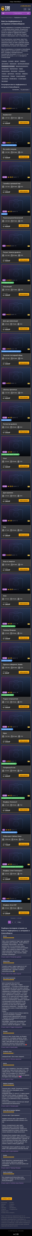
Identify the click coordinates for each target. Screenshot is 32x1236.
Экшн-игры (18, 73)
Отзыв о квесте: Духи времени (9, 1151)
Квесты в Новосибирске (7, 17)
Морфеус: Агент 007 (9, 905)
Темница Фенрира (9, 630)
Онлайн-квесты (13, 78)
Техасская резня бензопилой (13, 218)
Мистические (14, 71)
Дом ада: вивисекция (10, 321)
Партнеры (3, 1207)
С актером (10, 61)
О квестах (3, 1209)
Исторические (5, 68)
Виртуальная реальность (22, 66)
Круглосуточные (14, 68)
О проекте (11, 1204)
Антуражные (22, 71)
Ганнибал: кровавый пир (11, 183)
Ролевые (13, 76)
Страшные (4, 61)
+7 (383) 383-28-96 (25, 6)
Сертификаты (12, 1207)
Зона (4, 596)
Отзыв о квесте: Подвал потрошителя (11, 1027)
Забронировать (24, 122)
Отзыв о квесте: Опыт (7, 1079)
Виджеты (11, 1206)
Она (4, 527)
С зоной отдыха (22, 78)
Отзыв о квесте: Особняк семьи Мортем (12, 1183)
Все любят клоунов (9, 149)
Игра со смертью (9, 561)
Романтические (5, 76)
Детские (17, 61)
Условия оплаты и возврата (7, 1212)
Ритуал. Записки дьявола (12, 252)
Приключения (13, 63)
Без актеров (5, 81)
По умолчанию (25, 89)
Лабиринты (24, 73)
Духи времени (8, 493)
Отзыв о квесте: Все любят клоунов (11, 973)
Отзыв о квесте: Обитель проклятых (11, 1059)
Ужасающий (7, 286)
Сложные (4, 73)
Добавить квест (6, 1198)
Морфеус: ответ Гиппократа (12, 871)
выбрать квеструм (22, 54)
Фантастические (5, 71)
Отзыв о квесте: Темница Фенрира (10, 1168)
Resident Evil (7, 115)
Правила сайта (4, 1211)
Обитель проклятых (10, 390)
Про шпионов (5, 78)
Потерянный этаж (9, 767)
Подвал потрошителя (10, 699)
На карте (11, 1202)
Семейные (22, 61)
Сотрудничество (13, 1209)
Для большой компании (23, 63)
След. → (20, 922)
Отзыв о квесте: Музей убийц (9, 1047)
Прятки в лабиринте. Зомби (12, 664)
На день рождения (20, 76)
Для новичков (5, 63)
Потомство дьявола (10, 424)
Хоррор (21, 68)
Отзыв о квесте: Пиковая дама (9, 1106)
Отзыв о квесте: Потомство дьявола (11, 957)
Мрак (5, 733)
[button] (29, 9)
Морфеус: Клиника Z (10, 802)
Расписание (4, 1202)
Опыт (5, 458)
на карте (15, 55)
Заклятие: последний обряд (12, 355)
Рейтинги (3, 1204)
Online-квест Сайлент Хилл (12, 836)
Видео (2, 1206)
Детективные (11, 73)
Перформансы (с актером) (8, 66)
